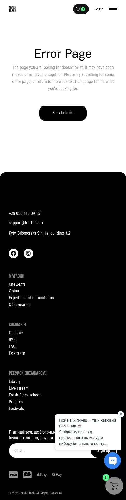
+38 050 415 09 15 (24, 213)
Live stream (19, 388)
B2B (12, 339)
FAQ (12, 346)
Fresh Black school (24, 394)
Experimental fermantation (31, 297)
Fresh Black (27, 493)
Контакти (17, 353)
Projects (16, 401)
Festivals (16, 408)
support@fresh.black (26, 222)
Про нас (16, 332)
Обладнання (19, 304)
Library (15, 381)
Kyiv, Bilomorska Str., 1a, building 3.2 (39, 233)
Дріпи (14, 291)
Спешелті (17, 284)
